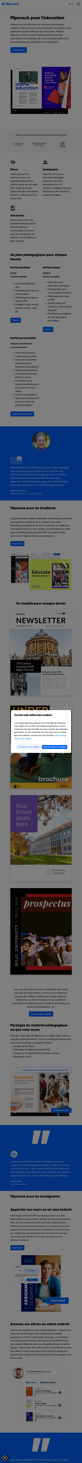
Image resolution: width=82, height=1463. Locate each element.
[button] (4, 1458)
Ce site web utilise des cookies (41, 716)
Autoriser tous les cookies (54, 747)
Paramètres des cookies (28, 747)
